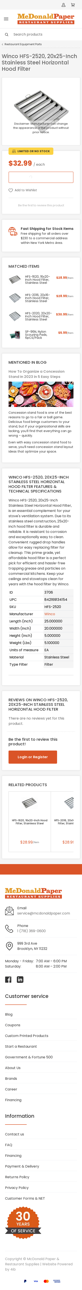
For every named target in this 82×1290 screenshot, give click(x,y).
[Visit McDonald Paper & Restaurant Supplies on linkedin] (20, 979)
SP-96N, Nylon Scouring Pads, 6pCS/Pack (36, 334)
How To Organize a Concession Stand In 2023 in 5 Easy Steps (37, 374)
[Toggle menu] (6, 19)
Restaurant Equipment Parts (23, 44)
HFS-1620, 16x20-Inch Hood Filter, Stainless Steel (29, 822)
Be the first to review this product (41, 205)
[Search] (41, 34)
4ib (13, 1269)
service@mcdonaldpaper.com (43, 913)
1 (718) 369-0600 (31, 930)
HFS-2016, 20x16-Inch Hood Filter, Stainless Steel (37, 298)
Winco (49, 614)
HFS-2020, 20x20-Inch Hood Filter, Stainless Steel (38, 316)
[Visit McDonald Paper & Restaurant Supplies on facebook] (8, 979)
